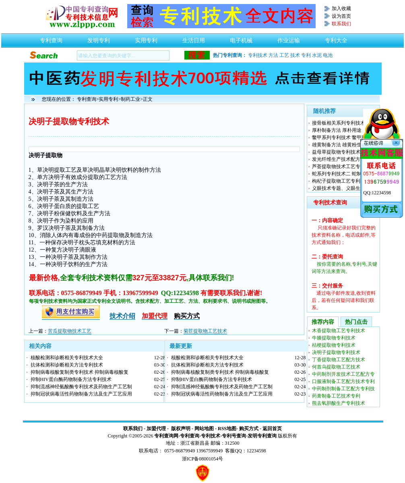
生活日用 (193, 38)
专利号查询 (234, 436)
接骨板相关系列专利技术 (338, 123)
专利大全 (336, 38)
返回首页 (272, 428)
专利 (306, 55)
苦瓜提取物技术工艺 (69, 331)
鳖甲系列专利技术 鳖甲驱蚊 (341, 137)
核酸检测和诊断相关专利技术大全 (67, 357)
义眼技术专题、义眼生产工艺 (343, 188)
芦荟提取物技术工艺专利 (338, 166)
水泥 (317, 55)
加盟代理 (156, 428)
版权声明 (180, 428)
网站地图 (204, 428)
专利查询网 (166, 436)
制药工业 (130, 99)
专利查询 (51, 38)
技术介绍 (122, 315)
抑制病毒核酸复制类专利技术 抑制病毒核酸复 (79, 372)
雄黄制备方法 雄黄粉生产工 (341, 145)
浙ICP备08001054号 (202, 459)
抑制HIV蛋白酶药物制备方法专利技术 (71, 379)
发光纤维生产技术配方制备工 (343, 159)
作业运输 (288, 38)
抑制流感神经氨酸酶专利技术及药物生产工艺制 (81, 386)
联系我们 (133, 428)
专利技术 (257, 55)
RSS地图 (227, 428)
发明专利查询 (262, 436)
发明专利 (98, 38)
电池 (328, 55)
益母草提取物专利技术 (336, 152)
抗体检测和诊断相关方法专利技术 (67, 365)
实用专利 (146, 38)
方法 (273, 55)
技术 (295, 55)
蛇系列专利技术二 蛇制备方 (341, 174)
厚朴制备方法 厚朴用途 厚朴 (342, 130)
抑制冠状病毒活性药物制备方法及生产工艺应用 (81, 394)
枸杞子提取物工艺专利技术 (341, 181)
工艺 (284, 55)
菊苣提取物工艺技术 (205, 331)
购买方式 (248, 428)
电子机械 (241, 38)
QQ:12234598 (377, 193)
